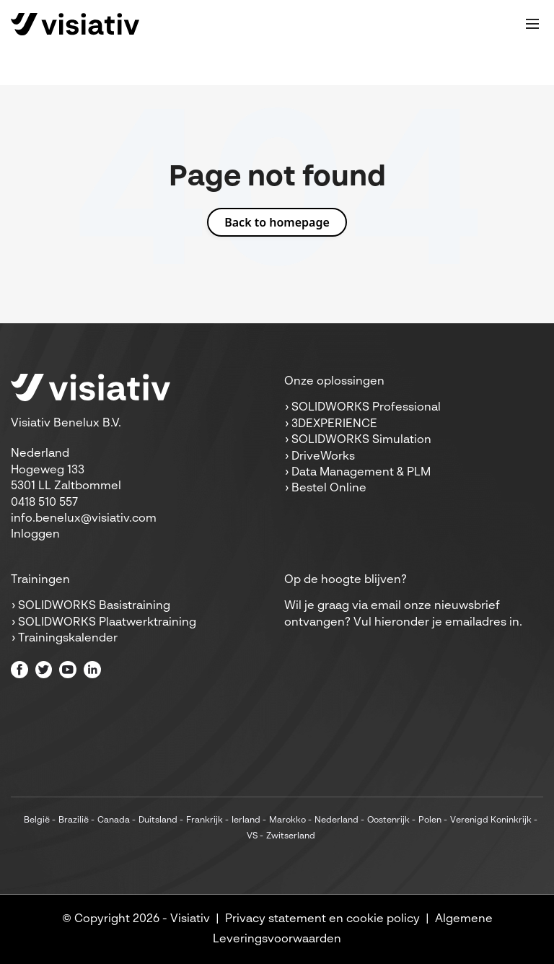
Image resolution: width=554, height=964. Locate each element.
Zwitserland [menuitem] (290, 836)
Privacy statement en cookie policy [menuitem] (322, 919)
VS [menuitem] (252, 836)
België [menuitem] (37, 820)
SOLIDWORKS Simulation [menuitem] (361, 440)
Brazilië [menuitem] (73, 820)
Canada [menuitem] (113, 820)
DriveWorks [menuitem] (323, 457)
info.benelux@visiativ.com (84, 519)
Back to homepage (277, 222)
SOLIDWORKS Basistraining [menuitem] (94, 606)
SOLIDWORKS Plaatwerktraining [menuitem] (107, 622)
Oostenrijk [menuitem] (388, 820)
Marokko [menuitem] (287, 820)
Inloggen (35, 534)
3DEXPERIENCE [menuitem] (334, 424)
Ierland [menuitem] (246, 820)
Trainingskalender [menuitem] (68, 638)
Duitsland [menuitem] (157, 820)
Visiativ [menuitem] (190, 919)
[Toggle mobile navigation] (532, 24)
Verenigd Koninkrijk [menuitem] (491, 820)
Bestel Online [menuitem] (328, 488)
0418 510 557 (44, 503)
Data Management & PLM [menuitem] (361, 472)
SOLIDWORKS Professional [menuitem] (366, 407)
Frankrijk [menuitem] (204, 820)
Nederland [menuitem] (337, 820)
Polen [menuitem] (429, 820)
